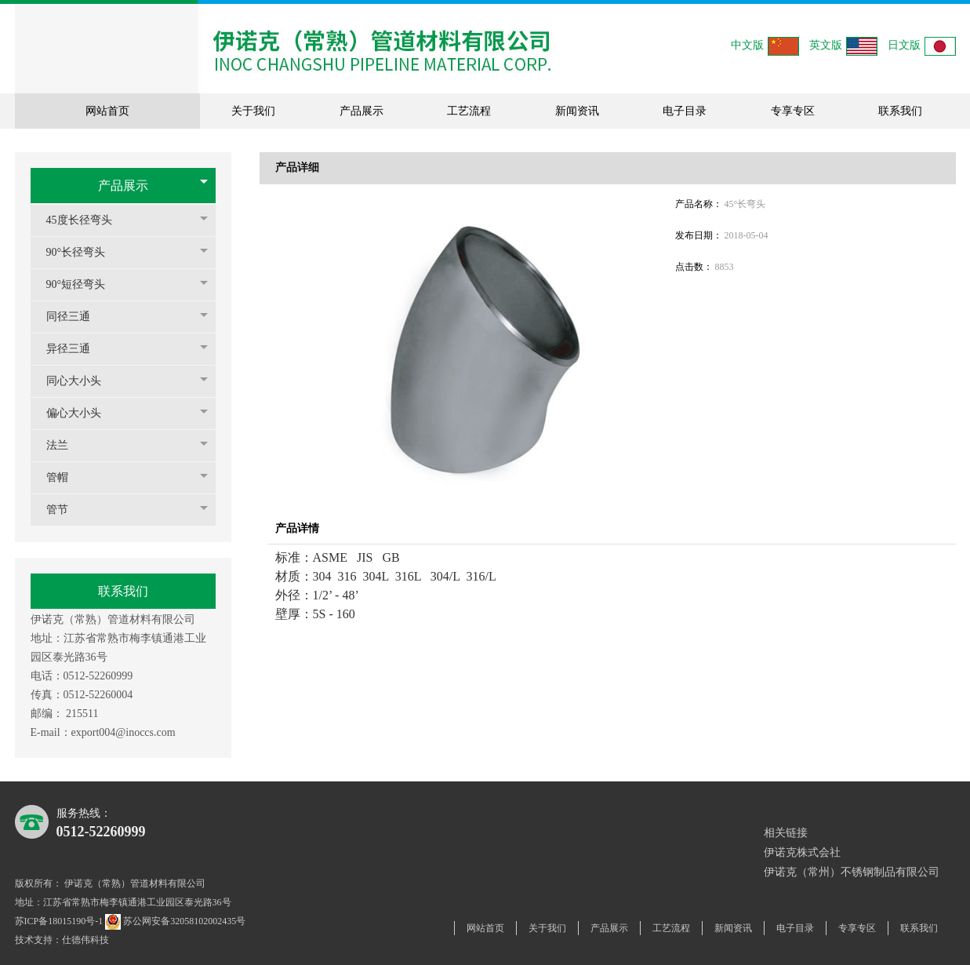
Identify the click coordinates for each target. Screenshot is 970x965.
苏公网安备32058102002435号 (176, 921)
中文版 (765, 46)
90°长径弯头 (84, 252)
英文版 (843, 46)
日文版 (922, 46)
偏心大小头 (81, 413)
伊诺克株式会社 (802, 852)
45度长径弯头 (87, 220)
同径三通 (76, 316)
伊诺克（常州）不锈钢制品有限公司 (851, 872)
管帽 (65, 477)
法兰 (65, 445)
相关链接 (786, 833)
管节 (65, 509)
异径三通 (76, 349)
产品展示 (123, 185)
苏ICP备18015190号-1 (59, 921)
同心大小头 (81, 381)
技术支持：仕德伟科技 (62, 939)
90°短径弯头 (84, 284)
